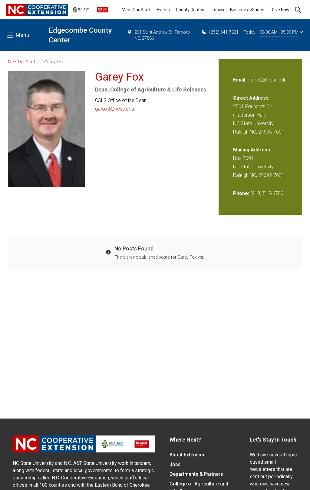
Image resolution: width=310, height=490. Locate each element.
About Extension (188, 455)
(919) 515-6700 (266, 193)
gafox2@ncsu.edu (114, 109)
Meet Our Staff (136, 9)
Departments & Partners (196, 474)
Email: (240, 80)
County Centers (191, 9)
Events (163, 9)
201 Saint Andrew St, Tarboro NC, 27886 (158, 35)
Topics (218, 9)
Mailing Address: (252, 150)
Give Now (280, 9)
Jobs (175, 464)
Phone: (241, 193)
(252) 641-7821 (220, 32)
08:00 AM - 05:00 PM (281, 32)
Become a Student (248, 9)
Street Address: (251, 98)
